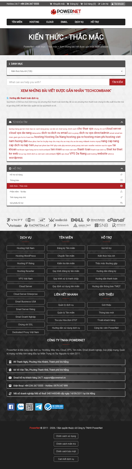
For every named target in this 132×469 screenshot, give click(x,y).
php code (57, 146)
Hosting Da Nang (55, 137)
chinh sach (72, 129)
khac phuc (32, 141)
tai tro (36, 150)
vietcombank (50, 154)
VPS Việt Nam (26, 278)
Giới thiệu (106, 305)
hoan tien (30, 137)
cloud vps (15, 132)
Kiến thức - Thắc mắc (66, 186)
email (112, 133)
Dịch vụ (79, 22)
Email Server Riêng (25, 309)
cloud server (113, 128)
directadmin (101, 132)
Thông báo (66, 180)
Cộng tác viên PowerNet (106, 328)
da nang (27, 132)
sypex (109, 146)
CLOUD (49, 22)
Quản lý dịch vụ (66, 305)
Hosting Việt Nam (25, 248)
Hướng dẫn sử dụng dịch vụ (66, 328)
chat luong (63, 129)
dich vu (45, 132)
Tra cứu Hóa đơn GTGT (66, 320)
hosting (39, 137)
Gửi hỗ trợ (106, 248)
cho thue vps (85, 128)
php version (66, 146)
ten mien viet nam (69, 150)
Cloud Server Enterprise (26, 294)
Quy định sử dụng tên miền (65, 286)
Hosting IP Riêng (25, 263)
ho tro (23, 137)
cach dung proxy (42, 129)
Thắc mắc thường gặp (106, 263)
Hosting (34, 22)
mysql (98, 141)
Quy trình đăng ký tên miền (66, 271)
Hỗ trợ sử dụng (66, 174)
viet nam (41, 154)
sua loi (104, 146)
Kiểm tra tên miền (66, 263)
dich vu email (59, 132)
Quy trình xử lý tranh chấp (66, 278)
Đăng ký (74, 3)
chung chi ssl (99, 129)
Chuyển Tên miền (66, 255)
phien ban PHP (47, 146)
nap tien (29, 145)
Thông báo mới (106, 312)
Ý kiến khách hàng (106, 320)
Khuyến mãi (59, 3)
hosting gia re (75, 137)
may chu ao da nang (74, 141)
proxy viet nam (82, 146)
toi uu (21, 154)
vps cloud (65, 154)
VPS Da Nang (78, 153)
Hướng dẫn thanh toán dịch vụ (22, 98)
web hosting (92, 154)
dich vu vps (86, 132)
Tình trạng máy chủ (66, 197)
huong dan (21, 141)
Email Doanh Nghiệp (26, 316)
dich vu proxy (73, 133)
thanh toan (84, 149)
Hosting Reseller (25, 271)
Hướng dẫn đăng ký (106, 271)
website (102, 153)
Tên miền (17, 22)
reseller (91, 146)
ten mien (56, 149)
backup (12, 129)
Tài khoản (119, 3)
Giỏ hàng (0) (90, 3)
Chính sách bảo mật (66, 451)
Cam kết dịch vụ (66, 459)
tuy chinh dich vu (30, 154)
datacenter (36, 133)
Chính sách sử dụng (66, 436)
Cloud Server (25, 286)
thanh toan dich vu (98, 150)
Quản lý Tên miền (65, 312)
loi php (45, 141)
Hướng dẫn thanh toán (106, 278)
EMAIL (64, 22)
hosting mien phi (94, 137)
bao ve (32, 129)
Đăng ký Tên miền (66, 248)
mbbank (86, 141)
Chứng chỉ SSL (25, 324)
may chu (52, 141)
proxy (74, 146)
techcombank (44, 150)
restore (98, 146)
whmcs (111, 154)
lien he (40, 141)
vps (58, 153)
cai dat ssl (54, 129)
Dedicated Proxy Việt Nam (25, 332)
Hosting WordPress (26, 255)
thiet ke (111, 149)
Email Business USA (25, 301)
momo (92, 141)
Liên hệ (104, 3)
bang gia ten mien (22, 129)
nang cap (106, 141)
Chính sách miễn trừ (66, 443)
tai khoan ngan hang (25, 150)
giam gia (17, 137)
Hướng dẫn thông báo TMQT (106, 286)
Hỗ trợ (95, 22)
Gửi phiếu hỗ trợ (66, 203)
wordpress (16, 157)
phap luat (38, 146)
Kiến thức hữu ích (106, 255)
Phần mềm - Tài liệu (66, 191)
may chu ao (61, 141)
